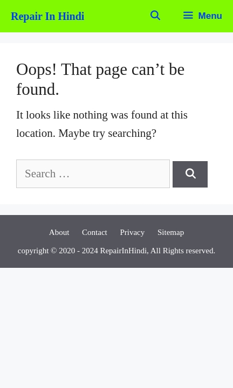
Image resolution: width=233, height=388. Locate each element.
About (59, 232)
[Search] (190, 174)
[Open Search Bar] (155, 16)
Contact (94, 232)
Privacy (132, 232)
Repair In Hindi (47, 16)
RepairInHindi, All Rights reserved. (157, 250)
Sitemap (170, 232)
